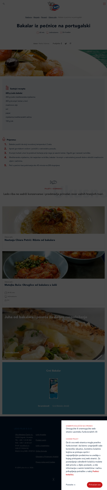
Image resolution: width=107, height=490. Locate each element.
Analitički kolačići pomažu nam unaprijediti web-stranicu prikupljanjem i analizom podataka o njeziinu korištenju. (84, 406)
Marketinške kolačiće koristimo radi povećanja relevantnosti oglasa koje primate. (84, 430)
